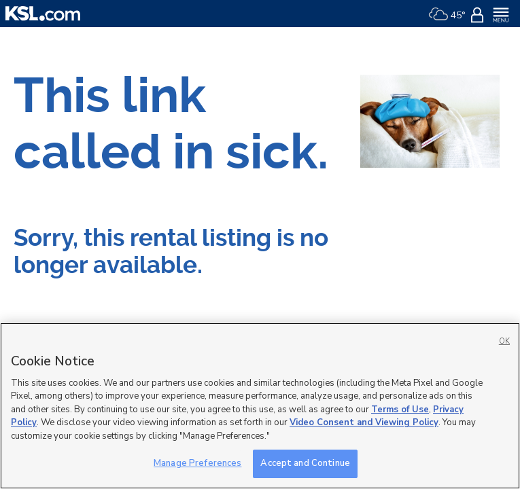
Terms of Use (400, 409)
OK (504, 341)
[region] (260, 406)
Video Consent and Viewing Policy (364, 422)
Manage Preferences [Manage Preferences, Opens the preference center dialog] (197, 463)
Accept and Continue (304, 463)
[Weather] (447, 13)
